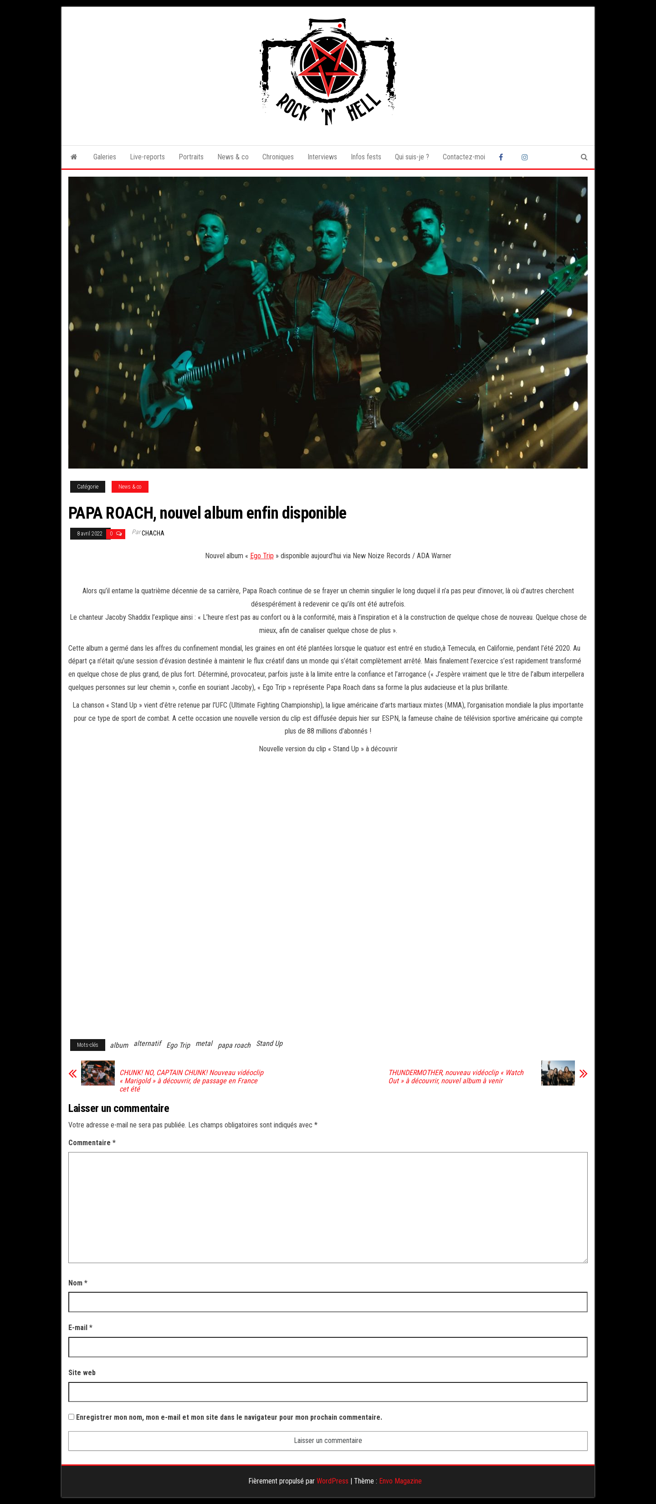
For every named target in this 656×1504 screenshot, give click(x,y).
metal (203, 1043)
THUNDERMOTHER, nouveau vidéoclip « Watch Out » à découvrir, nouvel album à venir (455, 1077)
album (119, 1045)
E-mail (80, 1327)
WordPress (332, 1481)
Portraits (191, 157)
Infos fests (366, 157)
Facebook (503, 157)
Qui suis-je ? (412, 157)
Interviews (322, 157)
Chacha (153, 533)
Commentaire (92, 1142)
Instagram (526, 157)
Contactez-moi (464, 157)
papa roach (234, 1045)
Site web (82, 1372)
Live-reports (147, 157)
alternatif (147, 1043)
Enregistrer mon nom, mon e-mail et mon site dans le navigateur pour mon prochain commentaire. (229, 1417)
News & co (233, 157)
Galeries (104, 157)
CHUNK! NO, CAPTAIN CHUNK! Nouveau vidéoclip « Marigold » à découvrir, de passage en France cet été (191, 1081)
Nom (77, 1283)
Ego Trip (262, 555)
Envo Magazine (400, 1481)
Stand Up (269, 1043)
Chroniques (278, 157)
